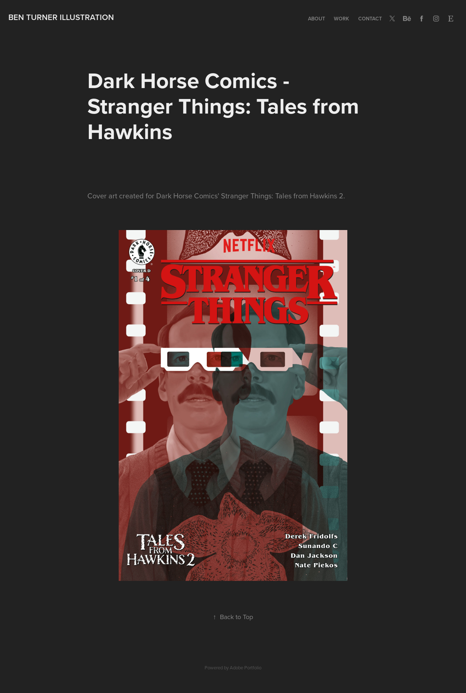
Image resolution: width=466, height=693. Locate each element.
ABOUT (316, 18)
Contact (370, 18)
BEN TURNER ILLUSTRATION (61, 17)
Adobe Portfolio (245, 667)
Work (341, 18)
